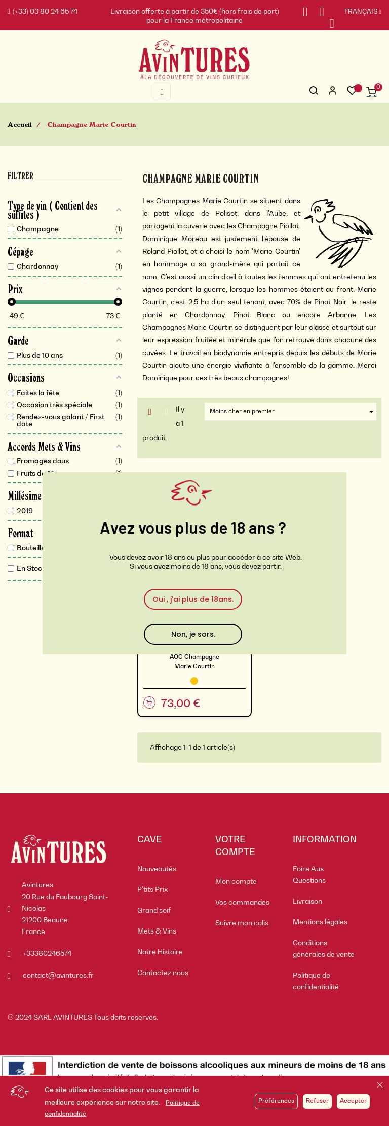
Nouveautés (156, 869)
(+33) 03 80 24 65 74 (42, 11)
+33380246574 (47, 953)
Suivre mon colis (241, 923)
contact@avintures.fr (58, 975)
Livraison (307, 901)
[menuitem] (168, 869)
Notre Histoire (160, 952)
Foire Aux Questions (309, 875)
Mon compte (236, 881)
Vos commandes (242, 902)
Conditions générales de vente (324, 949)
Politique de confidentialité (316, 981)
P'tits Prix (152, 890)
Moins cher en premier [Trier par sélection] (293, 412)
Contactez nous (162, 973)
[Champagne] (194, 681)
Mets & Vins (156, 931)
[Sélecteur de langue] (357, 12)
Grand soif (154, 910)
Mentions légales (320, 922)
